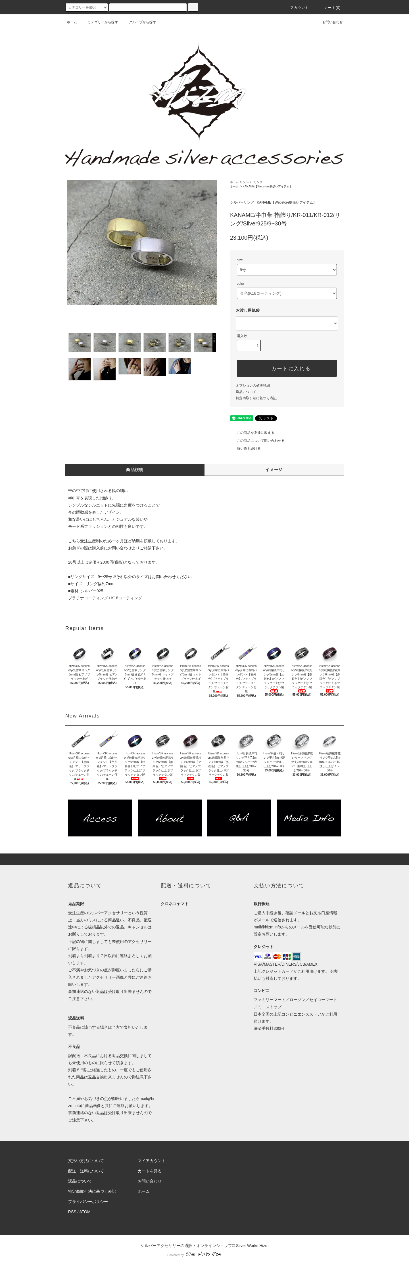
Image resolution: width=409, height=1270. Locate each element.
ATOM (85, 1212)
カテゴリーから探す (99, 22)
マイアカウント (152, 1160)
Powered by (204, 1255)
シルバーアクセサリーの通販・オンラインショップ (186, 1245)
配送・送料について (86, 1171)
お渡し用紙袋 (248, 310)
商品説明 (135, 469)
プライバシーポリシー (88, 1201)
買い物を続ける (245, 449)
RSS (72, 1212)
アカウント (296, 8)
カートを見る (150, 1171)
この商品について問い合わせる (257, 441)
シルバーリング (252, 182)
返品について (246, 392)
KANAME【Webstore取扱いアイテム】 (267, 186)
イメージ (274, 469)
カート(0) (329, 8)
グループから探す (139, 22)
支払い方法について (86, 1160)
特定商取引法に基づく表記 (256, 398)
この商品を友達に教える (252, 433)
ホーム (72, 22)
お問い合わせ (329, 22)
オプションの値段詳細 (253, 386)
